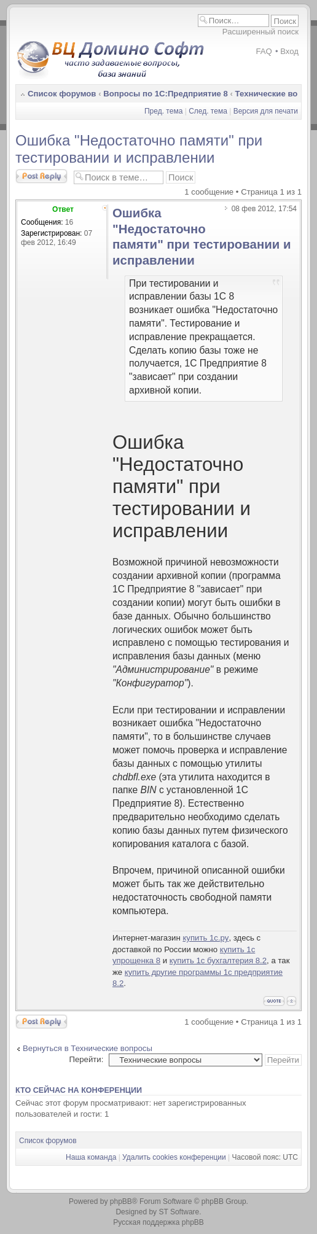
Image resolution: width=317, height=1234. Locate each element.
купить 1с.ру (205, 937)
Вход (289, 51)
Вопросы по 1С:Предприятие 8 (165, 93)
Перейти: (86, 1059)
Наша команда (91, 1157)
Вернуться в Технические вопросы (87, 1048)
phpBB (121, 1201)
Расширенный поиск (260, 31)
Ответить (41, 176)
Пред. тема (163, 111)
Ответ (63, 209)
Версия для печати (265, 111)
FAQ (264, 51)
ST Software (178, 1212)
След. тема (208, 111)
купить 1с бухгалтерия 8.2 (218, 960)
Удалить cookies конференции (174, 1157)
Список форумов (62, 93)
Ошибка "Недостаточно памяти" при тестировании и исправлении (138, 149)
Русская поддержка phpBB (158, 1222)
